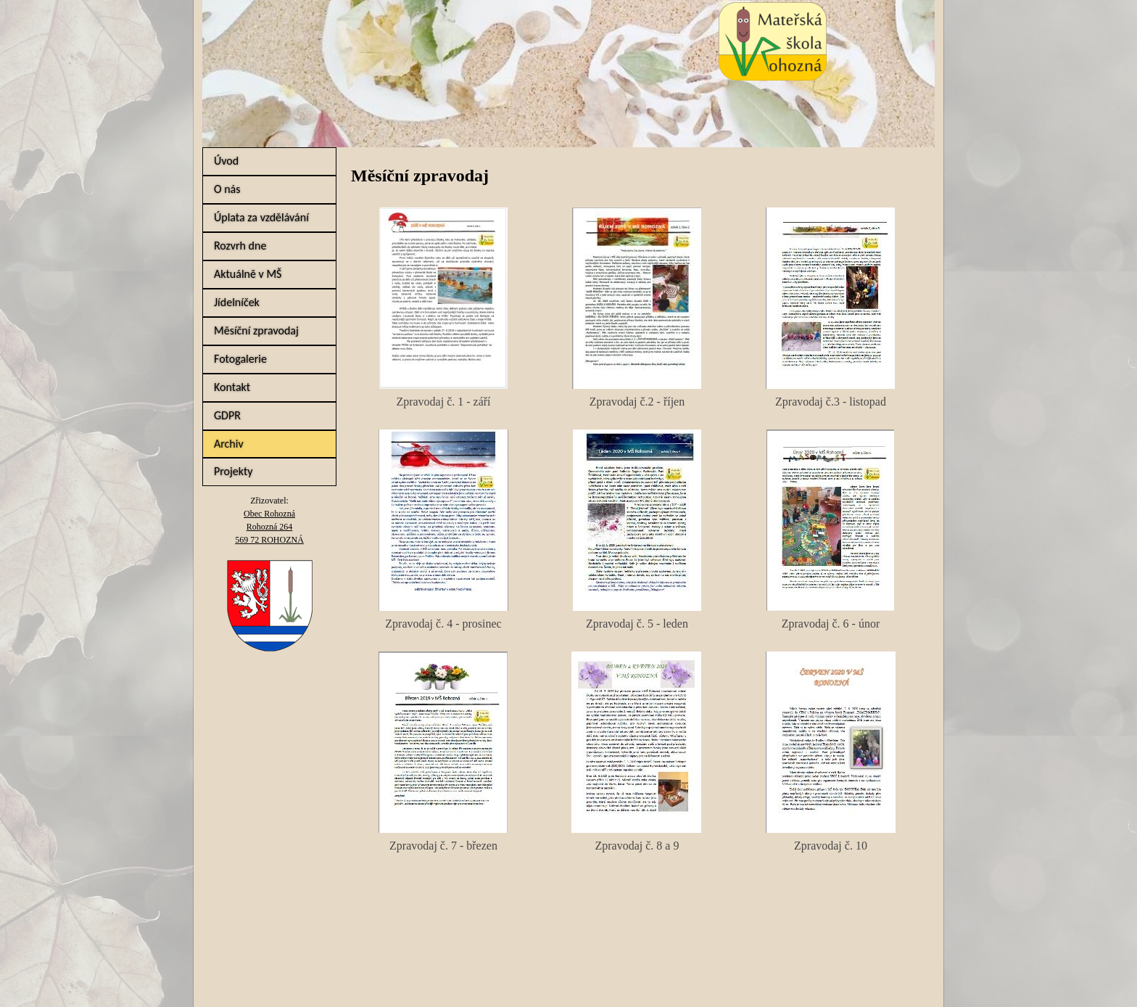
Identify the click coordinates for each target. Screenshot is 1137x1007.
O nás (227, 189)
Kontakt (232, 387)
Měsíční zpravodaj (256, 330)
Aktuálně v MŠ (247, 274)
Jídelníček (237, 302)
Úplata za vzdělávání (261, 217)
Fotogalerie (240, 359)
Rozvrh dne (240, 245)
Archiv (229, 444)
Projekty (233, 471)
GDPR (227, 415)
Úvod (226, 161)
